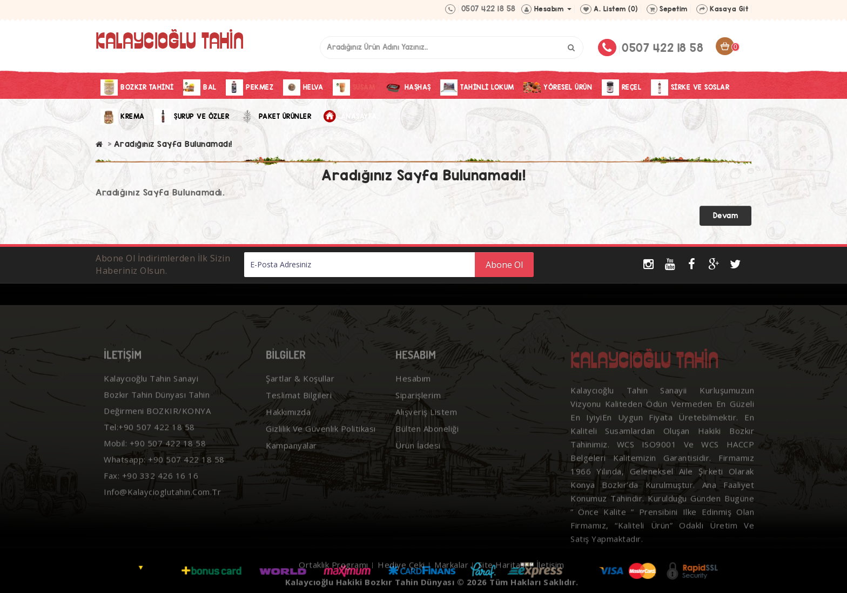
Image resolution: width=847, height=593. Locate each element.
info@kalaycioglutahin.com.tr (162, 496)
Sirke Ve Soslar (690, 87)
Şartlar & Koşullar (300, 383)
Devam (725, 215)
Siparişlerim (418, 400)
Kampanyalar (291, 450)
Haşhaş (408, 87)
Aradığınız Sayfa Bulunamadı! (173, 144)
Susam (354, 87)
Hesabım (413, 383)
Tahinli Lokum (477, 87)
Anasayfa (349, 117)
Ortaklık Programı (333, 569)
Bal (200, 87)
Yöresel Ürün (557, 87)
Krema (122, 117)
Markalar (451, 569)
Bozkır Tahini (137, 87)
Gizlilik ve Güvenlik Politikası (321, 433)
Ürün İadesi (418, 450)
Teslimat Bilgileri (299, 400)
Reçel (622, 87)
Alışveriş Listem (426, 417)
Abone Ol (504, 265)
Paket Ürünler (275, 117)
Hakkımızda (288, 417)
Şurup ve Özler (191, 117)
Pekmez (249, 87)
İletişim (550, 569)
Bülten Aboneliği (427, 433)
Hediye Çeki (401, 569)
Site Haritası (502, 569)
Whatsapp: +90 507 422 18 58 (164, 464)
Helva (303, 87)
